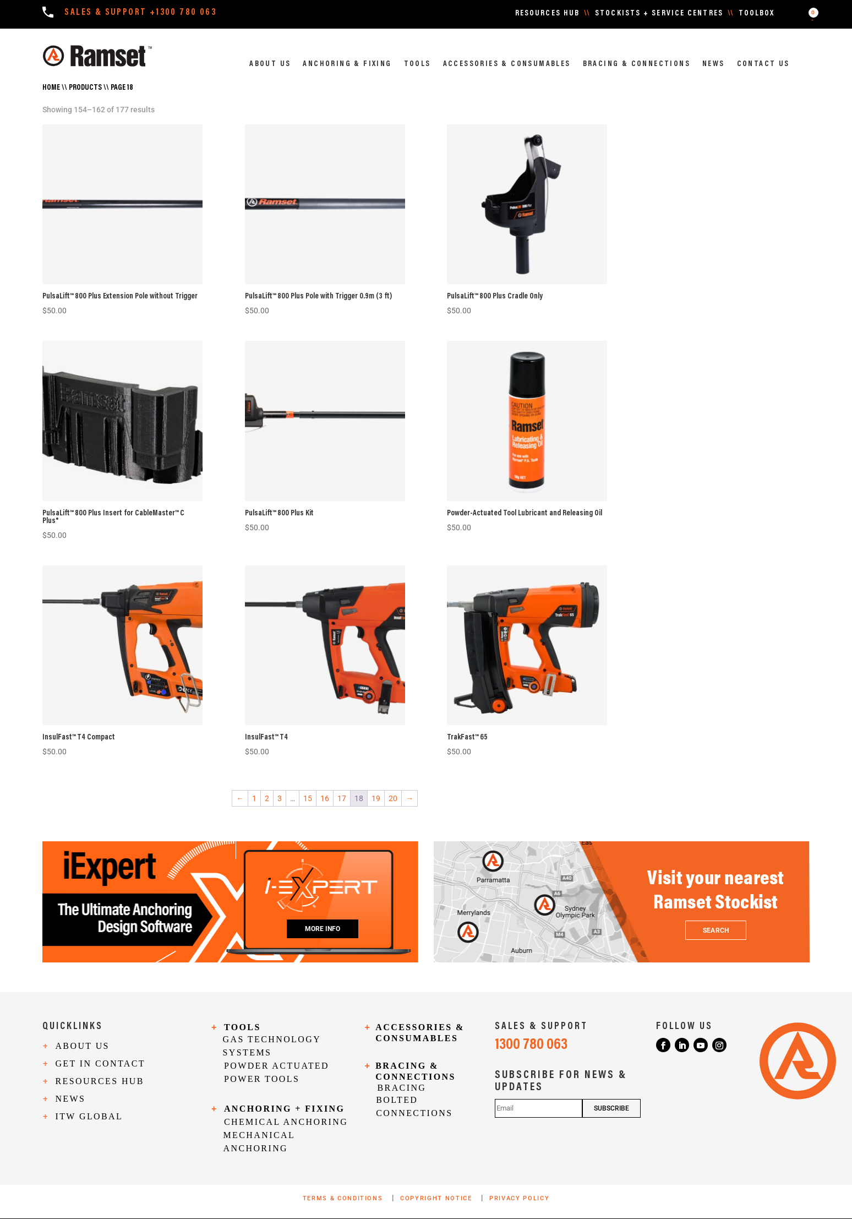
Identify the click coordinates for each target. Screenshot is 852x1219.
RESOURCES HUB (547, 14)
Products (85, 88)
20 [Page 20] (393, 798)
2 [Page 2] (267, 798)
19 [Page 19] (376, 798)
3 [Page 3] (279, 798)
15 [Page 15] (307, 798)
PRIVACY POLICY (519, 1198)
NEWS (713, 64)
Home (51, 88)
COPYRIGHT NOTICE (437, 1198)
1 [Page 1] (254, 798)
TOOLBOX (757, 14)
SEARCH (715, 930)
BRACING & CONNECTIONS (636, 64)
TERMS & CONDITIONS (344, 1198)
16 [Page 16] (324, 798)
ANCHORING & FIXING (347, 64)
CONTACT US (763, 64)
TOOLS (417, 64)
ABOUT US (270, 64)
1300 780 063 (531, 1045)
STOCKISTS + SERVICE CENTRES (659, 14)
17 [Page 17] (341, 798)
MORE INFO (323, 929)
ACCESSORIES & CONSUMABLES (507, 64)
